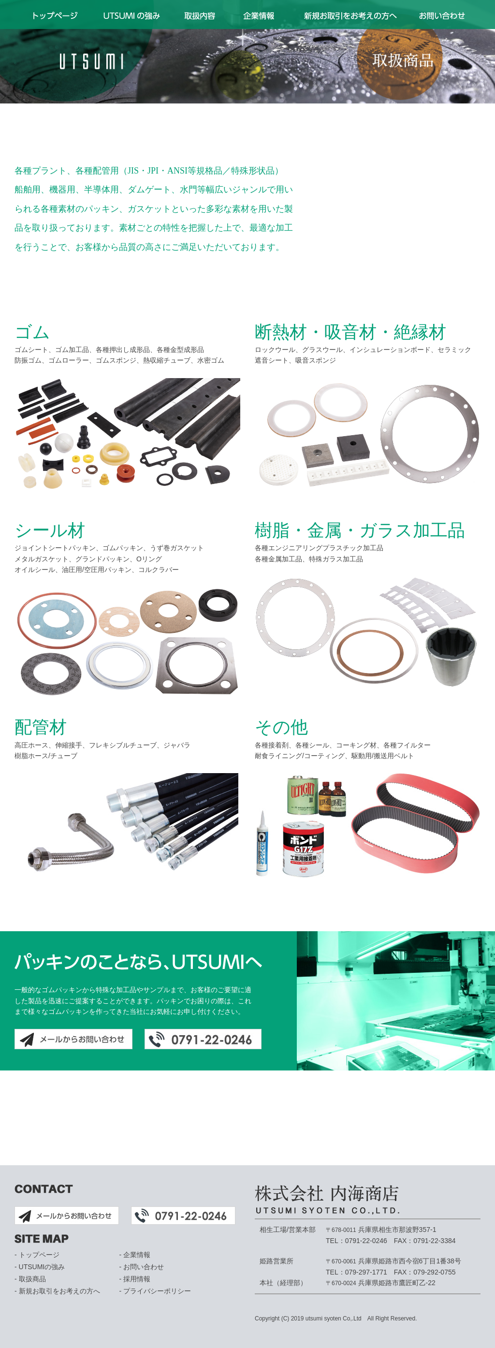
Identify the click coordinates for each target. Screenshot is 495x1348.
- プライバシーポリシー (155, 1291)
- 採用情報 (135, 1279)
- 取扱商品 (30, 1279)
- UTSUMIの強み (40, 1267)
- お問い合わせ (141, 1267)
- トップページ (37, 1255)
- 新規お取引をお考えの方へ (57, 1291)
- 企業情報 (135, 1255)
